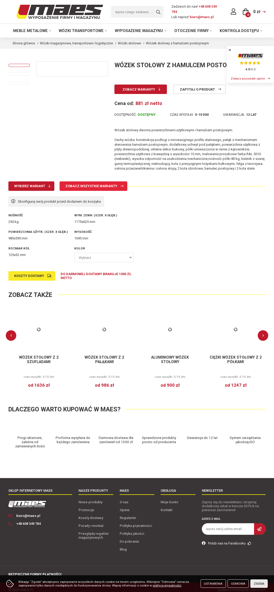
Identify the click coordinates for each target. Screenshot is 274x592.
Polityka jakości (132, 529)
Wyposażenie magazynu (139, 31)
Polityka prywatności (136, 521)
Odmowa (238, 583)
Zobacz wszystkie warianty (91, 186)
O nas (124, 497)
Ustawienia (213, 583)
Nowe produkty (90, 497)
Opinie (125, 505)
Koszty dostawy (29, 276)
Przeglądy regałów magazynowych (93, 531)
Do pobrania (129, 536)
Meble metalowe (30, 31)
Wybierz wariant (29, 186)
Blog (123, 544)
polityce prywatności (167, 585)
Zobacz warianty (139, 89)
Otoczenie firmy (191, 31)
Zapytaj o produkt (197, 89)
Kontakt (166, 505)
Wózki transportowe (81, 31)
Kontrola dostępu (239, 31)
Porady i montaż (91, 521)
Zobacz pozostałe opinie (248, 78)
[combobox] (104, 257)
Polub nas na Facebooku (226, 538)
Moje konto (169, 497)
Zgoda (259, 583)
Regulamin (128, 513)
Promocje (86, 505)
